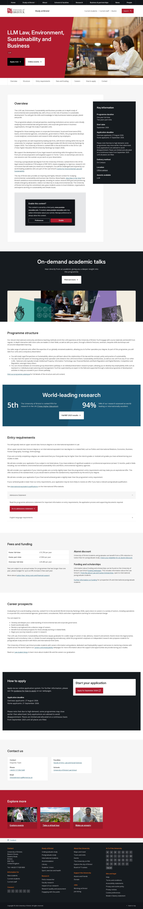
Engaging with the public (51, 892)
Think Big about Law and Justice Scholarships (96, 573)
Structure (26, 81)
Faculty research (48, 883)
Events (76, 858)
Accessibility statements (114, 883)
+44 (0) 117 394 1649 (17, 770)
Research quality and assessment (54, 889)
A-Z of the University (114, 848)
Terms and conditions (114, 880)
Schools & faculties (61, 2)
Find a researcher (48, 879)
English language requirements (21, 517)
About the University (82, 848)
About (44, 2)
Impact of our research (50, 886)
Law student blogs (21, 652)
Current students (91, 11)
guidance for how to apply (25, 691)
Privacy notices (111, 889)
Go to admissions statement (22, 509)
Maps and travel (80, 852)
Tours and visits (80, 855)
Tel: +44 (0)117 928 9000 (16, 867)
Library (44, 864)
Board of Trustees (80, 867)
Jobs (76, 885)
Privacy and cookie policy (115, 886)
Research (79, 2)
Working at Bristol (80, 888)
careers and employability (43, 647)
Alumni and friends (81, 876)
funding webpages (94, 570)
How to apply (91, 81)
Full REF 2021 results (70, 415)
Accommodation (47, 861)
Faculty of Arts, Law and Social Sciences (68, 763)
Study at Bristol (28, 2)
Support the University (82, 873)
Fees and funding (62, 81)
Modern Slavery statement (115, 896)
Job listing (77, 891)
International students (50, 858)
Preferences (39, 220)
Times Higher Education (48, 406)
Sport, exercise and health (51, 870)
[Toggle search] (128, 11)
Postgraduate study (49, 855)
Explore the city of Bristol (83, 864)
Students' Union (48, 867)
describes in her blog (73, 178)
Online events (33, 62)
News (117, 2)
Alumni (113, 11)
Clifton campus (102, 170)
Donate (76, 879)
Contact (104, 81)
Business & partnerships (99, 2)
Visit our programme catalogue (18, 374)
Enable (61, 220)
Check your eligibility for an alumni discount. (116, 558)
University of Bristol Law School (65, 770)
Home (13, 2)
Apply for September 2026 (87, 691)
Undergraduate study (49, 852)
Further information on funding (85, 580)
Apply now (14, 62)
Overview (13, 81)
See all (109, 868)
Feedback (13, 840)
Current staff (104, 11)
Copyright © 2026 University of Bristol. (19, 906)
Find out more (70, 280)
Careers (77, 81)
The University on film (82, 861)
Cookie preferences (113, 893)
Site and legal (111, 874)
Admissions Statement (18, 495)
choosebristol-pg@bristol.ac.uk (21, 777)
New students (12, 876)
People (129, 2)
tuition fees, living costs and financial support (33, 575)
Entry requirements (43, 81)
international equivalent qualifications (24, 486)
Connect (10, 887)
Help (107, 877)
